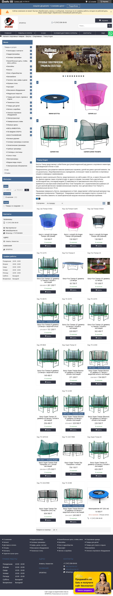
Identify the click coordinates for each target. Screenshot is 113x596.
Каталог (6, 542)
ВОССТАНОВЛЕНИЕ (14, 135)
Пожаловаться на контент (60, 594)
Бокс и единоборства (66, 545)
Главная (8, 33)
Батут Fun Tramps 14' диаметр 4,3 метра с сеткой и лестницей (99, 326)
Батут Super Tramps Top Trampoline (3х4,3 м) (48, 509)
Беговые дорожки (13, 138)
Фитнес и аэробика (13, 109)
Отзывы (7, 173)
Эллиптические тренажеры (16, 145)
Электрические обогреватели (17, 166)
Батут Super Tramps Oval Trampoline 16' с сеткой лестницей (48, 464)
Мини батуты (54, 113)
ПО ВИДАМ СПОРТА (14, 132)
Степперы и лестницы (14, 152)
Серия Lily (92, 113)
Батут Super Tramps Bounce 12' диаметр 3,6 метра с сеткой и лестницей (73, 418)
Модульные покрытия (14, 93)
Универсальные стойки (15, 121)
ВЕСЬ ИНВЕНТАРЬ (14, 128)
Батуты (28, 36)
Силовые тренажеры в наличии (18, 142)
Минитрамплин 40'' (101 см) (99, 509)
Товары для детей (13, 106)
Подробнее (73, 6)
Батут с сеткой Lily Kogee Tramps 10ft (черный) (99, 235)
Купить (49, 246)
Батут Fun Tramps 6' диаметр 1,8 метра (73, 279)
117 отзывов (92, 1)
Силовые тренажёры (14, 57)
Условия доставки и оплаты (65, 33)
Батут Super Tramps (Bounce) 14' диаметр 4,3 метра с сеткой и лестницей (98, 418)
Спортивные (37, 36)
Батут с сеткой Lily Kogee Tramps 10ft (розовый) (73, 235)
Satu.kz (66, 592)
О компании (7, 539)
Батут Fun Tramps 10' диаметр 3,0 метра (99, 279)
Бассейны (10, 66)
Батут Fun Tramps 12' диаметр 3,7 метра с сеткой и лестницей (48, 280)
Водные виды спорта (14, 162)
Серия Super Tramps (92, 152)
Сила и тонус (11, 155)
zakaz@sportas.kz (11, 230)
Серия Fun (54, 152)
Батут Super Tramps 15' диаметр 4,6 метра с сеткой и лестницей (48, 418)
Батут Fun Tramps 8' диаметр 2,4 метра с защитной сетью (48, 371)
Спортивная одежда (93, 539)
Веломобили (11, 76)
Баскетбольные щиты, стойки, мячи (71, 539)
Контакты (87, 33)
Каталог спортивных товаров (13, 36)
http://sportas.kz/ (11, 228)
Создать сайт (18, 1)
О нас (43, 33)
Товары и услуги (25, 33)
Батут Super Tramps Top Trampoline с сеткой (73, 463)
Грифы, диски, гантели (38, 545)
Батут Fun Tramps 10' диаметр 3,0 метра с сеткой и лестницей (73, 326)
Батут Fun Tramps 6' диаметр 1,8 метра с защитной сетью (48, 325)
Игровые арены (12, 125)
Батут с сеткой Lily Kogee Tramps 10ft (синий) (48, 235)
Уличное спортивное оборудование (98, 551)
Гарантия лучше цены (10, 553)
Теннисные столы (13, 102)
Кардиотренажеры (37, 539)
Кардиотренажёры (13, 54)
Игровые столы (12, 83)
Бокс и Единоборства (14, 73)
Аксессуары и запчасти (15, 51)
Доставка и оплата (9, 545)
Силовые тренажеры (38, 542)
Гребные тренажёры (14, 149)
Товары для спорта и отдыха (95, 545)
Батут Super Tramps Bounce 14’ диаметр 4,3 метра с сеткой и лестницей (73, 372)
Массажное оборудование (16, 90)
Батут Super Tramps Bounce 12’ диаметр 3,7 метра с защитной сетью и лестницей (98, 372)
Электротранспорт (13, 118)
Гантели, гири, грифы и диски (17, 80)
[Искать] (109, 26)
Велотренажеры (12, 159)
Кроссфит (10, 87)
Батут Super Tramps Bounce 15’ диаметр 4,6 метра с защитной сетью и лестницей (73, 510)
